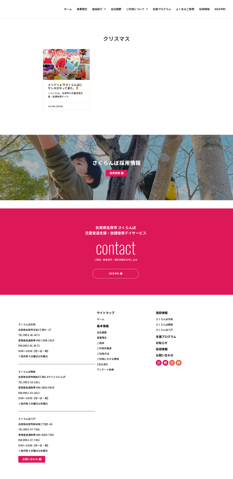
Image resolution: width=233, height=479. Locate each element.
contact (116, 247)
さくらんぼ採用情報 (116, 162)
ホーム (68, 9)
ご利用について (137, 9)
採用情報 (204, 9)
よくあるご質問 (185, 9)
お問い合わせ (164, 355)
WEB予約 (220, 9)
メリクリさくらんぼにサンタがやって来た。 (65, 86)
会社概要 (116, 9)
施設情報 (162, 312)
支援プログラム (162, 9)
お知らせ (162, 343)
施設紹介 (99, 9)
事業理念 (82, 9)
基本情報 (103, 326)
